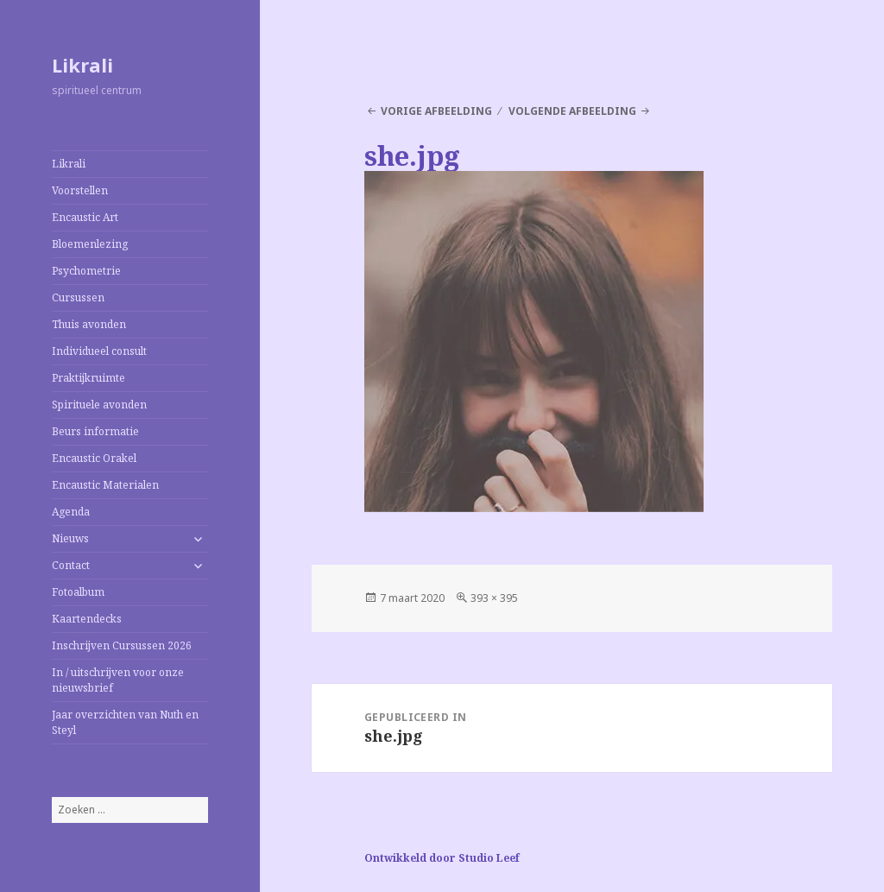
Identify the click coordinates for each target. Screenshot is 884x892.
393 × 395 (494, 598)
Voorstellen (80, 190)
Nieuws (70, 538)
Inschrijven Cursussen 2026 (122, 645)
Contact (71, 565)
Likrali (82, 65)
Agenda (71, 511)
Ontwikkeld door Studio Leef (442, 858)
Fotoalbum (78, 592)
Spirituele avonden (99, 404)
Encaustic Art (85, 217)
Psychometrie (86, 270)
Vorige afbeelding (436, 111)
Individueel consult (99, 351)
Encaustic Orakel (94, 458)
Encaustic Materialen (105, 485)
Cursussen (78, 297)
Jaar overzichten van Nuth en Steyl (125, 722)
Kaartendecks (87, 618)
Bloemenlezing (90, 244)
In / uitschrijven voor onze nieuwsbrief (118, 680)
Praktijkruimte (88, 377)
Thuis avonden (89, 324)
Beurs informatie (95, 431)
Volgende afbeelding (572, 111)
